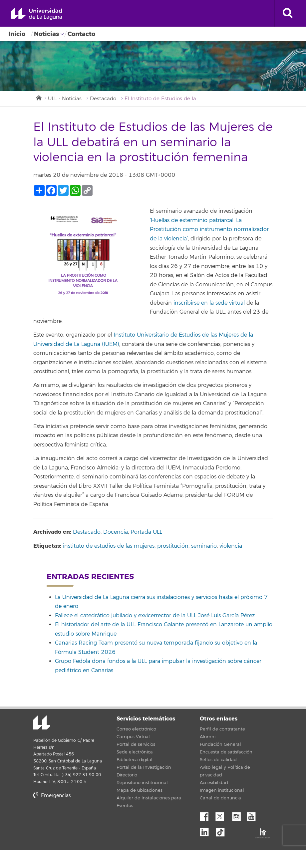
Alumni (207, 736)
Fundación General (220, 744)
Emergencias (52, 795)
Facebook (207, 814)
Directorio (127, 775)
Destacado (103, 99)
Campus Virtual (133, 736)
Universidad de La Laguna (36, 14)
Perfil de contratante (222, 729)
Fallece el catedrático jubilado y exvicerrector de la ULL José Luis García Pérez (155, 615)
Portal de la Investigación (144, 767)
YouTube (254, 814)
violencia (230, 546)
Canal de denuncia (220, 798)
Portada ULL (146, 532)
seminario (204, 546)
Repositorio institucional (142, 782)
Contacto (81, 34)
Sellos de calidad (218, 759)
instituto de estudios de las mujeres (108, 546)
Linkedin (207, 830)
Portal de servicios (136, 744)
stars (83, 818)
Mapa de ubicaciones (139, 790)
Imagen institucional (222, 790)
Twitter (222, 814)
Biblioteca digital (135, 759)
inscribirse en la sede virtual (209, 303)
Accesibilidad (214, 782)
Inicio (16, 34)
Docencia (115, 532)
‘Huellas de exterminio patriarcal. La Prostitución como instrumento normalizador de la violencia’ (209, 229)
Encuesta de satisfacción (226, 752)
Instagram (238, 814)
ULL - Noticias (65, 99)
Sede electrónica (135, 752)
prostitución (172, 546)
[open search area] (287, 13)
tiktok (222, 830)
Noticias (46, 34)
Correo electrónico (136, 729)
